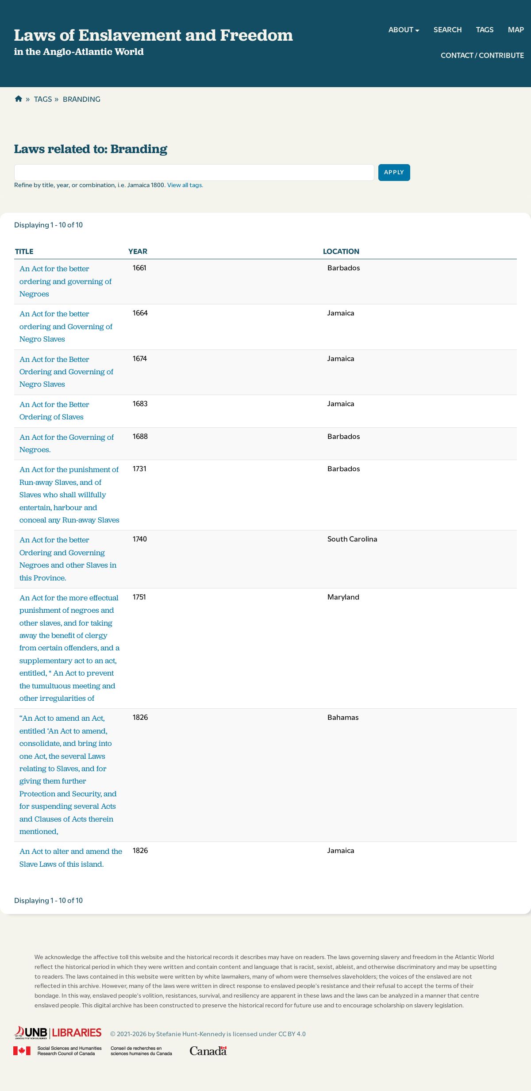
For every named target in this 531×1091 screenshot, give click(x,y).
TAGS (485, 30)
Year (137, 252)
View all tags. (185, 185)
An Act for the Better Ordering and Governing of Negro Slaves (66, 371)
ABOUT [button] (401, 30)
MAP (516, 30)
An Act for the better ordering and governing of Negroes (65, 281)
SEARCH (448, 30)
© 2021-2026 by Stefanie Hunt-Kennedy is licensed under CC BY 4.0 (208, 1034)
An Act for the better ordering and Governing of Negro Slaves (65, 326)
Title (24, 252)
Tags (43, 100)
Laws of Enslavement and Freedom (153, 34)
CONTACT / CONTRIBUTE (482, 56)
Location (341, 252)
